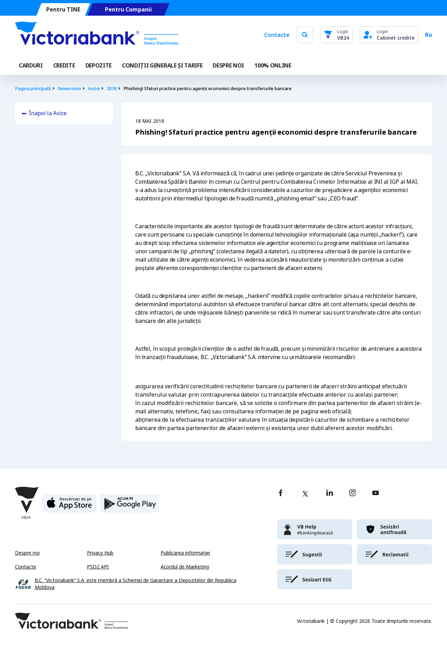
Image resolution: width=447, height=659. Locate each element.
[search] (305, 34)
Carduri (31, 65)
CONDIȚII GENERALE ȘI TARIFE (162, 65)
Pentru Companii (128, 9)
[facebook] (280, 493)
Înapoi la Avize (48, 113)
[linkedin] (329, 493)
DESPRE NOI (228, 65)
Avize (94, 88)
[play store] (129, 506)
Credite (64, 65)
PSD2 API (98, 566)
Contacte (277, 35)
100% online (272, 65)
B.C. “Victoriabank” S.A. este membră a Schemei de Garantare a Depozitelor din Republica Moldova (135, 584)
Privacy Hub (100, 552)
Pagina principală (33, 88)
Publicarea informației (185, 552)
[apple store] (69, 506)
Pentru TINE (63, 9)
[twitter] (305, 494)
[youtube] (375, 493)
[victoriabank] (314, 529)
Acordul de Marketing (185, 566)
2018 (111, 88)
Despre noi (27, 552)
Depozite (99, 65)
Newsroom (69, 88)
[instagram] (352, 493)
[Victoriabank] (96, 35)
